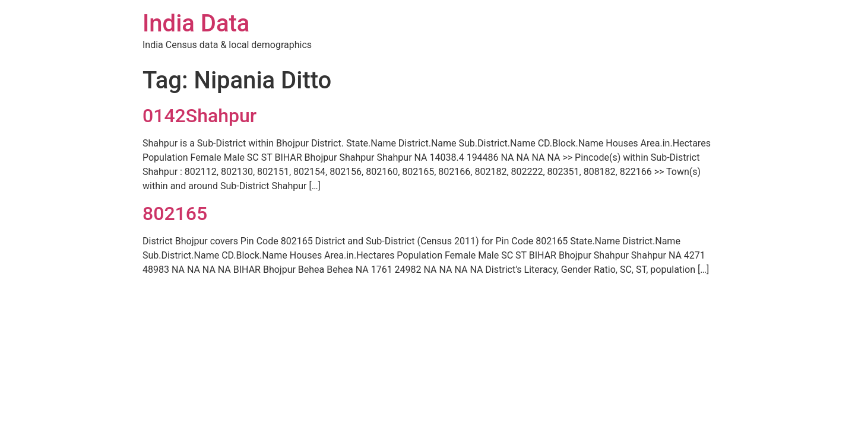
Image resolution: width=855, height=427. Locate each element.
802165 (174, 213)
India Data (195, 23)
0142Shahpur (199, 115)
